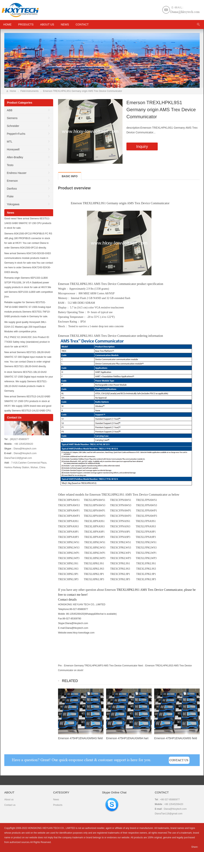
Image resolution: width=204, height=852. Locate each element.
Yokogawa (13, 204)
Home (13, 91)
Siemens (12, 118)
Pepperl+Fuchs (16, 133)
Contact (82, 24)
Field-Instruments (30, 91)
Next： (141, 665)
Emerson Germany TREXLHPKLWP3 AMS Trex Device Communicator (101, 665)
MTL (9, 141)
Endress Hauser (16, 172)
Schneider (13, 125)
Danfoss (12, 188)
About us (47, 24)
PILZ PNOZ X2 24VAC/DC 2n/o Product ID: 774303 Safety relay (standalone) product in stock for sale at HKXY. (27, 342)
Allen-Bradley (15, 157)
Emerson (12, 180)
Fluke (10, 196)
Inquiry (142, 146)
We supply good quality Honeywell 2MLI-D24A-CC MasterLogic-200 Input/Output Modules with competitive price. (25, 327)
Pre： (61, 665)
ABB (9, 110)
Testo (10, 165)
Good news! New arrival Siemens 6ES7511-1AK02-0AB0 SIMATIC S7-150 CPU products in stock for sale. (27, 223)
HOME (7, 24)
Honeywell (13, 149)
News (65, 24)
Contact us (9, 805)
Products (26, 24)
